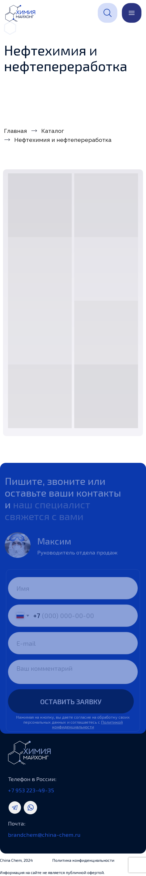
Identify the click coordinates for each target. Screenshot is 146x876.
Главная (15, 131)
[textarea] (73, 680)
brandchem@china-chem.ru (44, 834)
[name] (73, 596)
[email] (73, 651)
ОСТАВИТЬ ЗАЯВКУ (71, 709)
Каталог (52, 131)
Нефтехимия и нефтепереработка (63, 140)
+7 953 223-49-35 (31, 790)
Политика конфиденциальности (83, 860)
